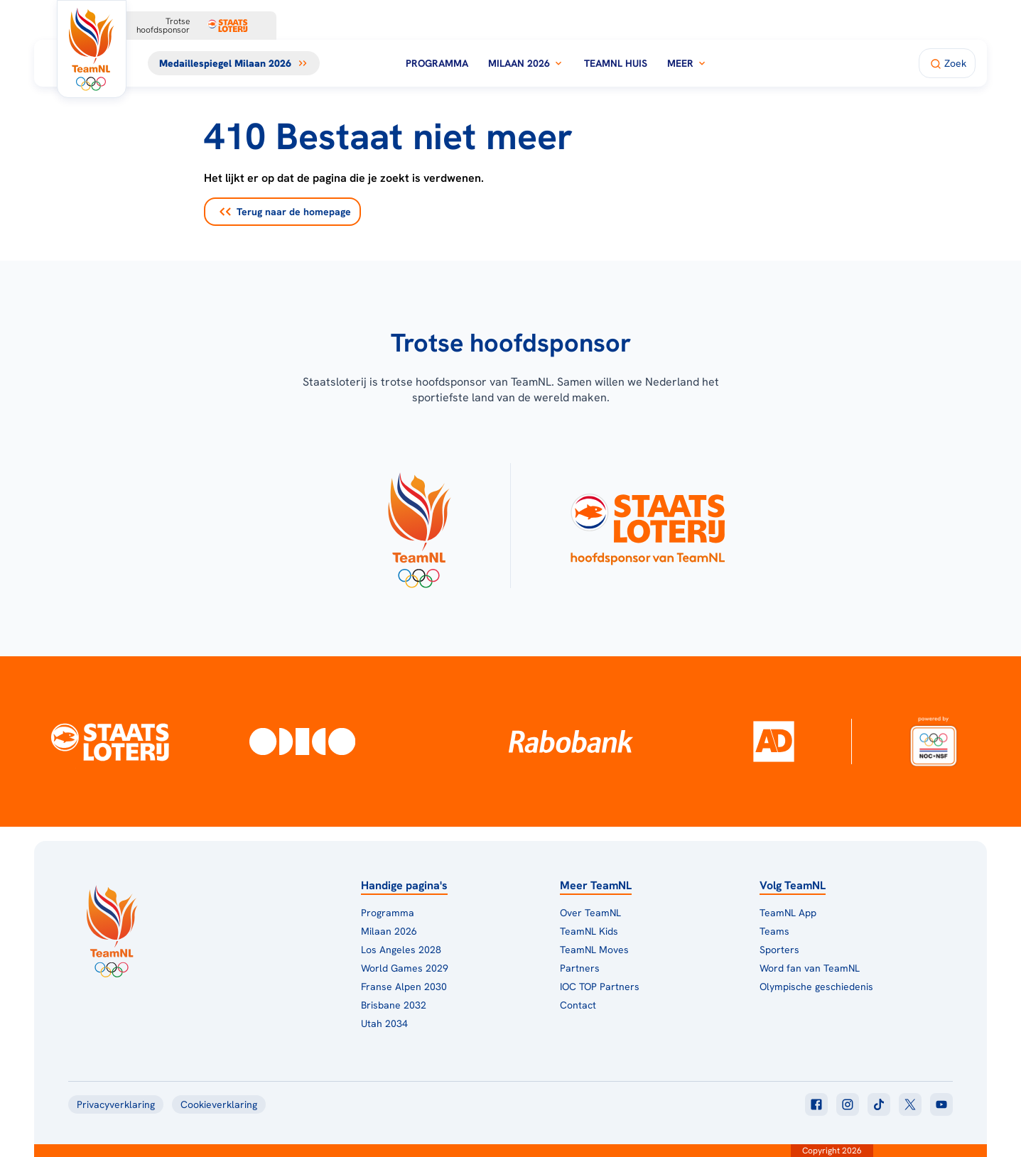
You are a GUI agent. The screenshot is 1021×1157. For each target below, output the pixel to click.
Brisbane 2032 (393, 1005)
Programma (437, 63)
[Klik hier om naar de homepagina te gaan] (91, 49)
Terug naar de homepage (285, 211)
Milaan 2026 (526, 63)
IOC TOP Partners (599, 986)
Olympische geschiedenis (816, 986)
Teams (774, 931)
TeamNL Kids (589, 931)
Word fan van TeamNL (810, 968)
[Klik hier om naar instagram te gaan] (847, 1104)
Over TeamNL (590, 912)
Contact (578, 1005)
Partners (580, 968)
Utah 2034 (384, 1023)
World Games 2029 (404, 968)
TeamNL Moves (594, 949)
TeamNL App (788, 912)
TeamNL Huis (615, 63)
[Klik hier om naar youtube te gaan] (941, 1104)
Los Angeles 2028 (401, 949)
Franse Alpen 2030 (404, 986)
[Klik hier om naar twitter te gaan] (910, 1104)
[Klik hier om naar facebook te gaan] (816, 1104)
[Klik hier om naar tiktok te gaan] (879, 1104)
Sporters (779, 949)
